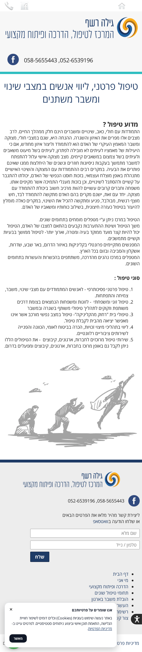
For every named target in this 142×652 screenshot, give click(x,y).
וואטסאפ (100, 521)
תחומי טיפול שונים (111, 593)
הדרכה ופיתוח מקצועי (107, 586)
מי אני (122, 580)
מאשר (18, 638)
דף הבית (120, 574)
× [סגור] (11, 609)
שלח (39, 557)
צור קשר (120, 618)
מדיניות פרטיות (125, 643)
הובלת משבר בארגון (110, 599)
